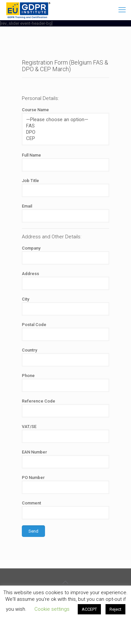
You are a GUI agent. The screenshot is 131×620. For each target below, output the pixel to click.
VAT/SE (65, 433)
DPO (62, 132)
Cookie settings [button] (51, 609)
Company (65, 255)
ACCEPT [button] (89, 609)
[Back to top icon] (65, 582)
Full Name (65, 162)
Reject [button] (115, 609)
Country (65, 357)
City (65, 306)
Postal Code (65, 331)
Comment (65, 510)
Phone (65, 382)
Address (65, 280)
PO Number (65, 484)
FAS (62, 126)
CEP (62, 138)
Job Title (65, 187)
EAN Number (65, 459)
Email (65, 213)
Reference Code (65, 408)
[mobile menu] (122, 10)
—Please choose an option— (62, 120)
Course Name (65, 126)
